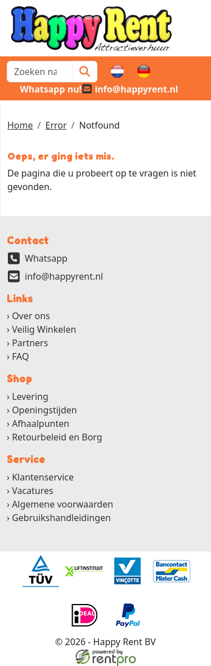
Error (55, 125)
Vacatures (32, 490)
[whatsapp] (44, 89)
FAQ (20, 356)
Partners (30, 343)
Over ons (31, 316)
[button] (197, 71)
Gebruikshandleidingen (61, 517)
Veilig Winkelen (44, 329)
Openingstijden (44, 410)
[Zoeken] (84, 71)
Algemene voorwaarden (62, 504)
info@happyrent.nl (64, 276)
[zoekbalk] (40, 71)
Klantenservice (43, 477)
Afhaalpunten (40, 423)
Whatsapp (46, 258)
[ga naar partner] (40, 571)
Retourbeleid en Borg (57, 437)
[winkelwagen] (170, 71)
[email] (130, 89)
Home (20, 125)
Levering (30, 396)
